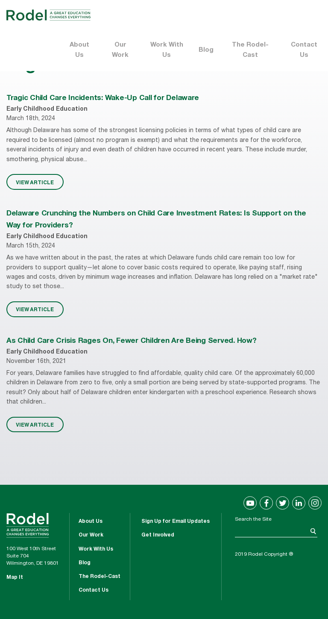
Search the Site (253, 519)
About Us (79, 50)
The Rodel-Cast (250, 50)
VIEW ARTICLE (35, 182)
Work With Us (166, 50)
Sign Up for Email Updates (175, 521)
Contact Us (304, 50)
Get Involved (157, 535)
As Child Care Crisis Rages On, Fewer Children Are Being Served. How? (131, 341)
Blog (206, 50)
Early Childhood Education (47, 109)
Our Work (120, 50)
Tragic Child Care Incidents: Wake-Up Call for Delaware (102, 98)
